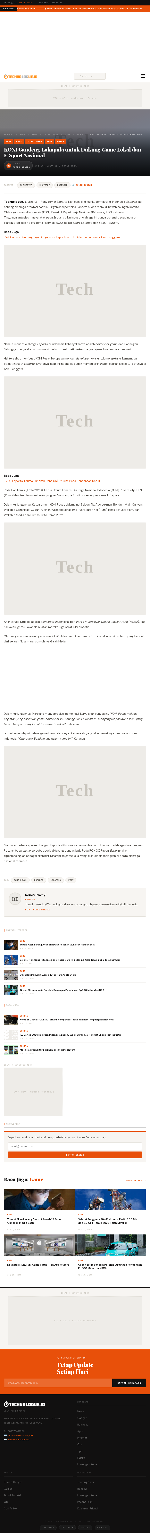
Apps (67, 134)
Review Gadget (13, 1482)
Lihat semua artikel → (39, 909)
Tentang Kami (85, 1482)
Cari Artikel (10, 1508)
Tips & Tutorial (12, 1495)
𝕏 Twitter (26, 185)
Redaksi (82, 1488)
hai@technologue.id (18, 1439)
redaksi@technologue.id (20, 1435)
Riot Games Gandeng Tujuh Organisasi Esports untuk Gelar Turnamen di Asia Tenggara (62, 237)
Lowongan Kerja (87, 1464)
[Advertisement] (75, 41)
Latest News (51, 134)
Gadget (82, 1418)
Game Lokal (20, 880)
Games (8, 1488)
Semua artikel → (136, 1180)
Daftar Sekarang (129, 1383)
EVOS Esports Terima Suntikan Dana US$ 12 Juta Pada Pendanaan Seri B (52, 481)
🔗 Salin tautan (82, 185)
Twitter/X (67, 1527)
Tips (79, 1451)
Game (22, 134)
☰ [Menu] (143, 76)
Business (82, 1424)
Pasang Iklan (85, 1502)
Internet (82, 1438)
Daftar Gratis (75, 1154)
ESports (38, 880)
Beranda (8, 134)
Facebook (62, 185)
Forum (80, 134)
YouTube (85, 1527)
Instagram (48, 1527)
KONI (70, 880)
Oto (79, 1444)
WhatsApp (44, 185)
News (34, 134)
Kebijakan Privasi (87, 1508)
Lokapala (56, 880)
